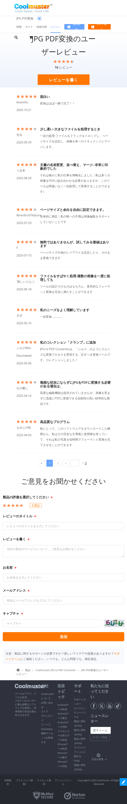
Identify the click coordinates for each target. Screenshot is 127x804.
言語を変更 (97, 759)
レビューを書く (14, 539)
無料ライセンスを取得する (47, 738)
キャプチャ (11, 613)
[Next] (66, 463)
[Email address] (100, 730)
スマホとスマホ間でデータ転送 (63, 735)
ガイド (29, 26)
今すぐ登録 (100, 737)
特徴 (19, 26)
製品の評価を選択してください (26, 497)
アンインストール (63, 782)
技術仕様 (42, 26)
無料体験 (76, 27)
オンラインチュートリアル (80, 712)
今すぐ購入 (101, 27)
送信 (63, 636)
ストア (44, 711)
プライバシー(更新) (24, 782)
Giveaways (47, 729)
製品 (27, 670)
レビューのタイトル (17, 516)
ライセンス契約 (44, 782)
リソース (46, 724)
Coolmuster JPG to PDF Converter (56, 670)
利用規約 (8, 782)
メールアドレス (14, 590)
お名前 (8, 567)
